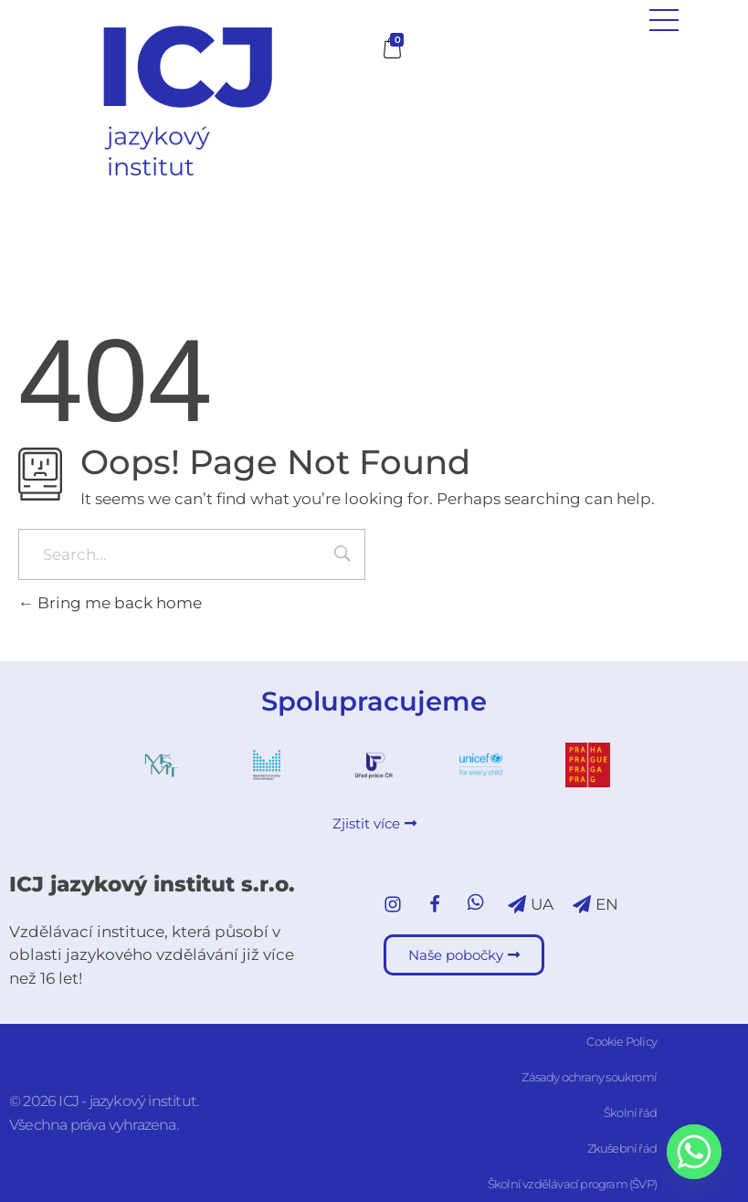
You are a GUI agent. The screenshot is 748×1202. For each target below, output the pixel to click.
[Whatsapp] (694, 1151)
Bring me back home (110, 603)
